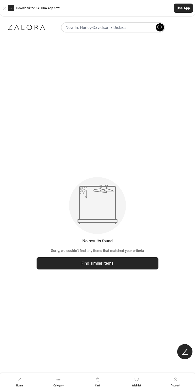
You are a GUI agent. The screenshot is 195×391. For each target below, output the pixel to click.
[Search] (160, 27)
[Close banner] (4, 8)
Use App (183, 8)
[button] (97, 8)
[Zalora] (26, 27)
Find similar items (98, 263)
